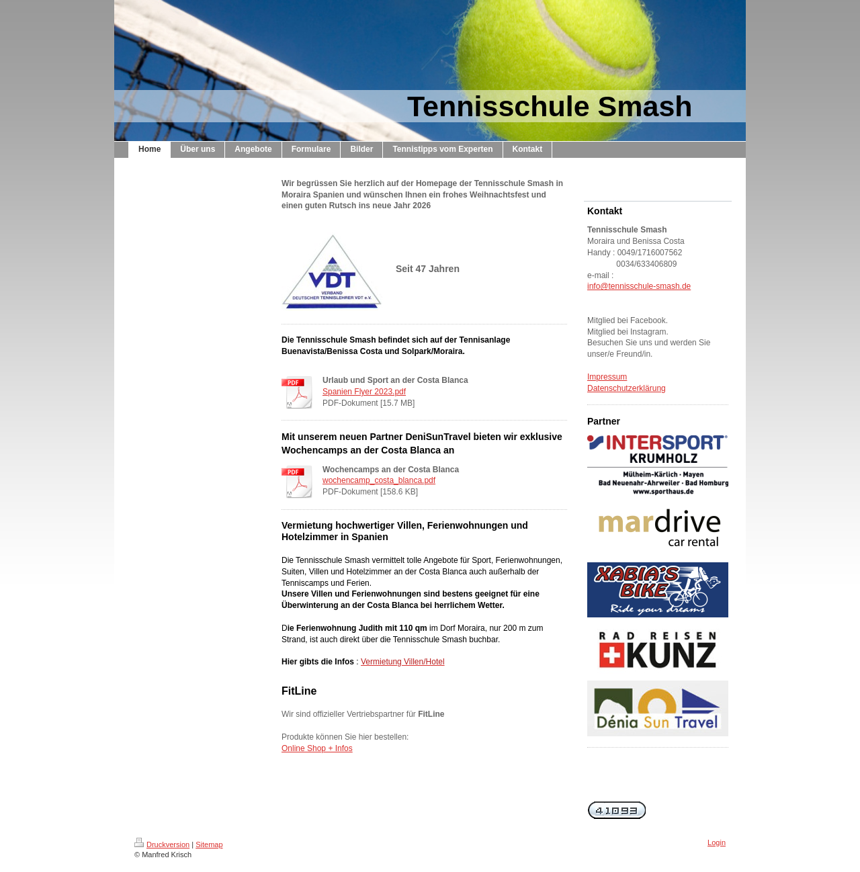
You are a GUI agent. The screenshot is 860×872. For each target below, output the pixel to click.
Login (716, 842)
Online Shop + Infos (317, 748)
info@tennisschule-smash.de (639, 286)
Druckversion (161, 844)
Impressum (607, 377)
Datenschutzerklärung (626, 388)
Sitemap (209, 844)
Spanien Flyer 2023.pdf (364, 391)
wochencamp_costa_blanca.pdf (378, 480)
